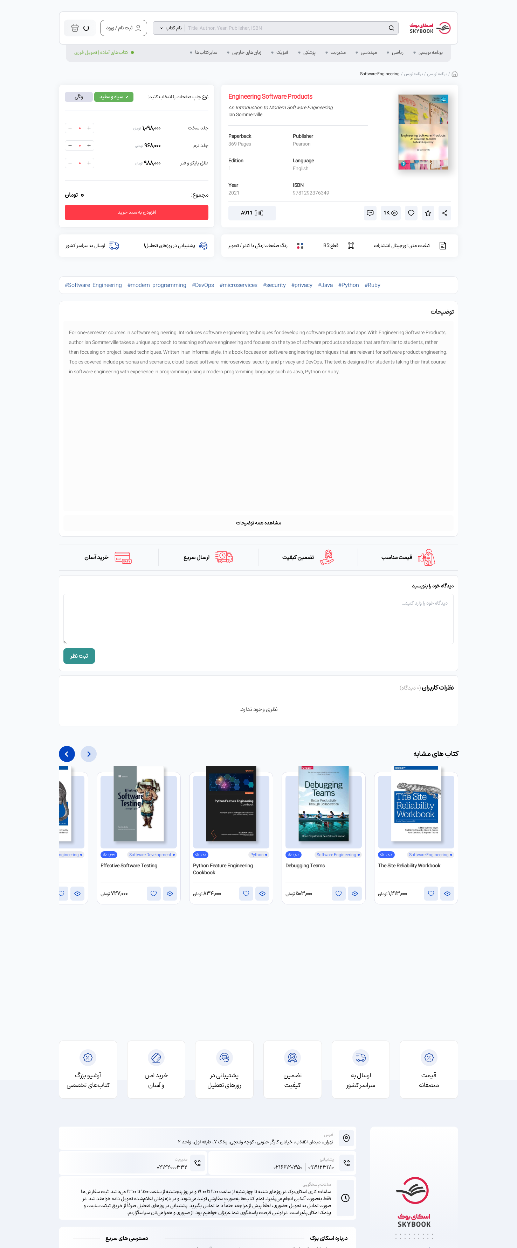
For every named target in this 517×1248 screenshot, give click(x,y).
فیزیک (282, 52)
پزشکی (309, 52)
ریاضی (398, 52)
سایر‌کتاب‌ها (206, 52)
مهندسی (369, 52)
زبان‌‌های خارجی (246, 52)
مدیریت (338, 52)
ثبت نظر (79, 656)
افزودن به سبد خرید (137, 212)
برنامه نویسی (431, 52)
